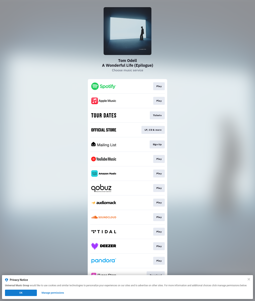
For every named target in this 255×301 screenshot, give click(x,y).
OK (21, 292)
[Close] (249, 279)
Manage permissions (53, 292)
